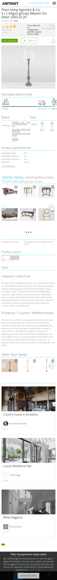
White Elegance (28, 514)
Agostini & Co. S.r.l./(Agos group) (21, 123)
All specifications (8, 166)
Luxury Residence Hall (28, 462)
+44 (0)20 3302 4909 (38, 3)
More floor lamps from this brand (21, 130)
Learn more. (35, 570)
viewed (53, 42)
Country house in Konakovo (28, 410)
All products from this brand (21, 134)
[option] (9, 207)
